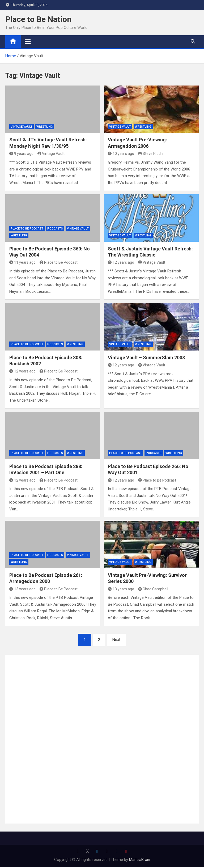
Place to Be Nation (38, 19)
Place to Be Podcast (27, 228)
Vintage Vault (21, 126)
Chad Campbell (153, 589)
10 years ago (121, 153)
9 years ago (21, 153)
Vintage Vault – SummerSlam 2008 (146, 357)
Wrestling (44, 126)
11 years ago (22, 262)
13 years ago (22, 589)
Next (116, 639)
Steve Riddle (151, 153)
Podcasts (55, 228)
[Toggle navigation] (28, 41)
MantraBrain (139, 859)
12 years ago (121, 262)
